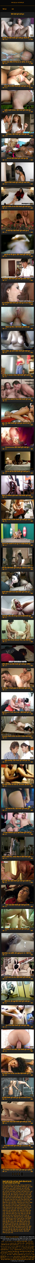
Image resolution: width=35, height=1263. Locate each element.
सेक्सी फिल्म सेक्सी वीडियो (22, 1241)
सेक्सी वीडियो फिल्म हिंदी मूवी (25, 1251)
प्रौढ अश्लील (9, 1254)
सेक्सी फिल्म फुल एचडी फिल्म (9, 1202)
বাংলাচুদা (12, 1249)
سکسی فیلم (28, 1244)
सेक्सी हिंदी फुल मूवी (5, 1244)
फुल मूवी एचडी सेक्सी (10, 1191)
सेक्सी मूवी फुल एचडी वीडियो (24, 1218)
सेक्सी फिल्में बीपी (17, 1249)
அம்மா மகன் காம (5, 1243)
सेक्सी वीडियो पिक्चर (5, 1249)
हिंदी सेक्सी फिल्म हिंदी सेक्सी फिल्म (20, 1258)
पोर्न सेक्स (9, 1248)
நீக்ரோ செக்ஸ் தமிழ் (27, 1249)
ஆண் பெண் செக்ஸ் (26, 1246)
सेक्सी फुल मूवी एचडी (7, 1215)
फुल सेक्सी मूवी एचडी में (16, 1193)
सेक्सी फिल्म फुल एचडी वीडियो (12, 1205)
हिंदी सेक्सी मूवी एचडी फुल (17, 1231)
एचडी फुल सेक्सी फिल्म (25, 1185)
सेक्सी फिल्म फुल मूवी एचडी (23, 1209)
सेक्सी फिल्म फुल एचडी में (23, 1202)
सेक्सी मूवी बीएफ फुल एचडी (23, 1220)
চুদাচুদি (2, 1241)
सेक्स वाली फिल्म (17, 1256)
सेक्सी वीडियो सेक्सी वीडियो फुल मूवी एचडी (18, 1226)
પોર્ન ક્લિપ (13, 1246)
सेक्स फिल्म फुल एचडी (15, 1199)
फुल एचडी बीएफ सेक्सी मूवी (20, 1186)
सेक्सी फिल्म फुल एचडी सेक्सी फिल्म (14, 1207)
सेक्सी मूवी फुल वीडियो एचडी (9, 1220)
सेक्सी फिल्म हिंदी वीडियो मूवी (13, 1251)
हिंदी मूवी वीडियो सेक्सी (5, 1259)
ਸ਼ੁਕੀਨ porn (30, 1241)
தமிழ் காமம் (7, 1246)
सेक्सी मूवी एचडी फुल (19, 1217)
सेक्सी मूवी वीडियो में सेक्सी (26, 1256)
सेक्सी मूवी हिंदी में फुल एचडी (9, 1221)
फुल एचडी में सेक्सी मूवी (15, 1188)
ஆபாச (32, 1253)
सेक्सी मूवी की (15, 1248)
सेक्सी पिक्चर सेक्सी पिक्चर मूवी (19, 1254)
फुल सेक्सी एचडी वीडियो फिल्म (23, 1191)
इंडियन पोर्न (18, 1246)
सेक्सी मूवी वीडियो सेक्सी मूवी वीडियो (24, 1259)
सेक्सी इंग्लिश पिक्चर (30, 1243)
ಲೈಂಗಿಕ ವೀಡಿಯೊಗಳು (14, 1244)
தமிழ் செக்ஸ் (10, 1256)
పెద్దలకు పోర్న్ (17, 1253)
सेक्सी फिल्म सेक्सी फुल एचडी (13, 1212)
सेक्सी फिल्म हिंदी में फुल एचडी (13, 1213)
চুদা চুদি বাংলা (29, 1254)
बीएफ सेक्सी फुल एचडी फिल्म (18, 1194)
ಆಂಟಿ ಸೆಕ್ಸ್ (10, 1253)
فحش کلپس (3, 1254)
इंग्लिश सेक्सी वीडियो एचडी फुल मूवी (11, 1185)
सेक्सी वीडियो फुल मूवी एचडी (11, 1224)
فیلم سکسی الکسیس (25, 1253)
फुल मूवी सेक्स (13, 1259)
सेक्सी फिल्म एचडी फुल (10, 1201)
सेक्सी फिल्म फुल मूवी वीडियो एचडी (11, 1210)
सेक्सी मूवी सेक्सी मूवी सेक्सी (28, 1248)
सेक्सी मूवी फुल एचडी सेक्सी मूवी (17, 2)
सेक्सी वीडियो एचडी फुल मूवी (23, 1221)
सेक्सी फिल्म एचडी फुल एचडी (23, 1201)
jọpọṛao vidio (13, 1243)
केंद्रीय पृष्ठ (4, 9)
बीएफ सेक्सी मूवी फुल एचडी (16, 1196)
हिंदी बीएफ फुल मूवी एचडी (19, 1229)
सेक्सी (33, 1259)
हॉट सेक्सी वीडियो (31, 1258)
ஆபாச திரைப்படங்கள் (10, 1241)
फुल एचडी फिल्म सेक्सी (8, 1186)
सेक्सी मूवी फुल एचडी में (11, 1218)
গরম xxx (20, 1248)
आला (13, 9)
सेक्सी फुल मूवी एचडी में (18, 1215)
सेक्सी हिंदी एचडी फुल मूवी (22, 1228)
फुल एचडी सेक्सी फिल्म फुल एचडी (14, 1190)
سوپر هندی (21, 1244)
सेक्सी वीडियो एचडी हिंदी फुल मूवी (10, 1223)
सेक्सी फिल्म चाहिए (21, 1243)
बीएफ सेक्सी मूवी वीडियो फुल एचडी (17, 1197)
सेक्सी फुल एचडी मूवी (25, 1213)
